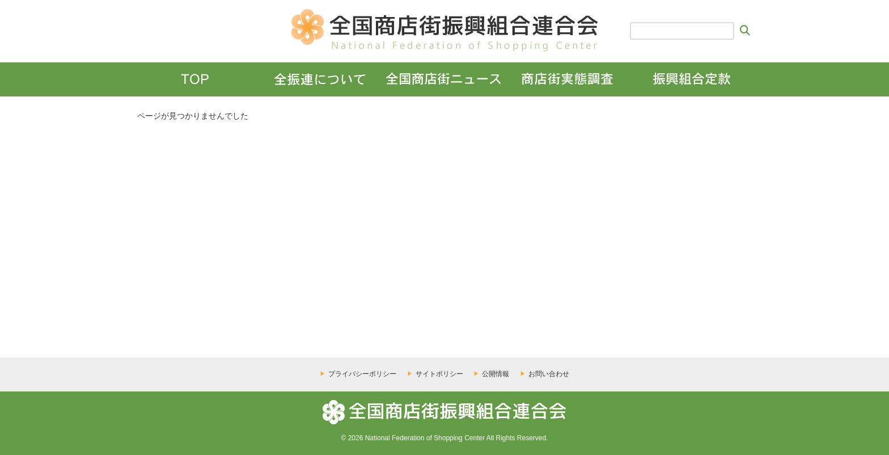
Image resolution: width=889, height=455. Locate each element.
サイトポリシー (439, 374)
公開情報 (495, 374)
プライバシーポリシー (362, 374)
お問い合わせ (548, 374)
